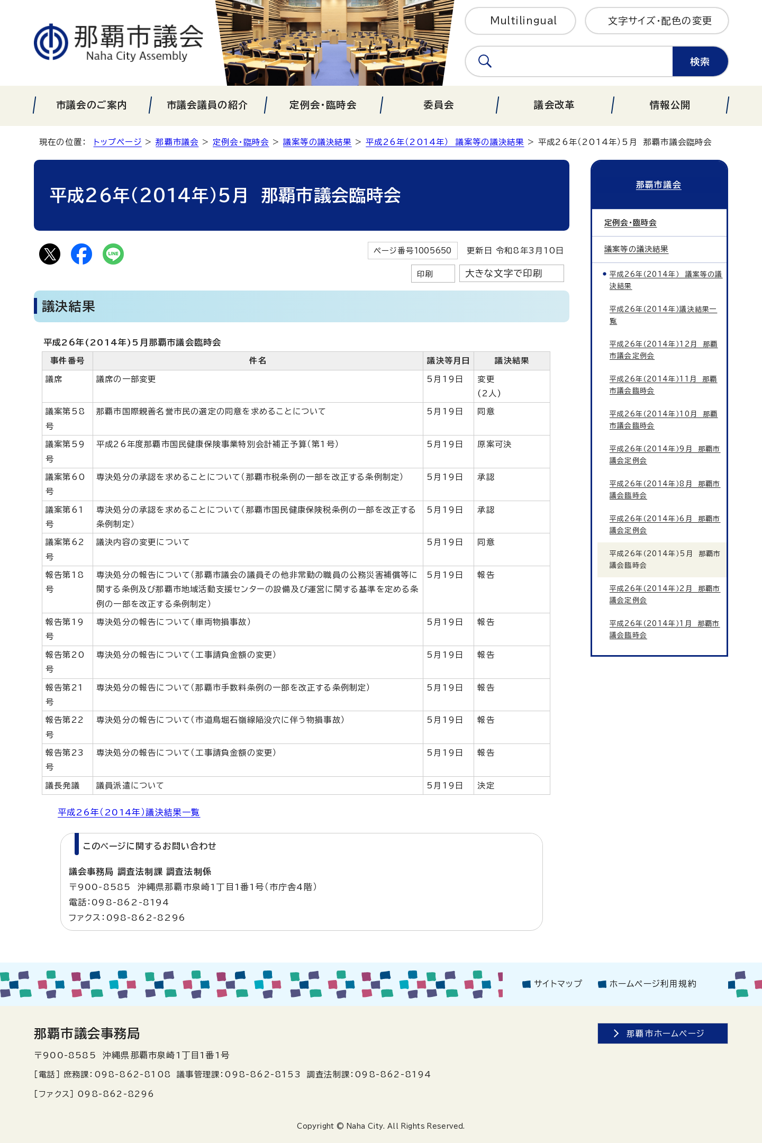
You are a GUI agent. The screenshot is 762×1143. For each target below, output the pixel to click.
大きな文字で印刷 (504, 273)
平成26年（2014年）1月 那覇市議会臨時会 (665, 628)
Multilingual (523, 20)
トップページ (118, 142)
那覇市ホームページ (666, 1033)
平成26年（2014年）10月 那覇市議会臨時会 (664, 418)
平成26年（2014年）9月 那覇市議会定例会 (665, 453)
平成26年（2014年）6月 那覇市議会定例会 (665, 523)
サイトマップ (558, 983)
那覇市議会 (177, 142)
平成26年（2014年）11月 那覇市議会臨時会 (664, 383)
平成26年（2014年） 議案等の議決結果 (445, 142)
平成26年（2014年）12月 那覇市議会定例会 (664, 348)
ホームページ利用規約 (653, 983)
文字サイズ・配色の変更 (660, 20)
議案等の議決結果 (317, 142)
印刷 (425, 274)
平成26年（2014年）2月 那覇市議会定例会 (665, 593)
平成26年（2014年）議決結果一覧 (129, 812)
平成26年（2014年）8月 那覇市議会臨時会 (665, 488)
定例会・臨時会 (241, 142)
